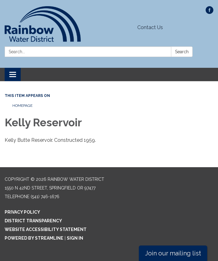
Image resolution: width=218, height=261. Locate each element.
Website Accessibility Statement (46, 229)
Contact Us (150, 27)
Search (182, 51)
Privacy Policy (22, 212)
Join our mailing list (173, 253)
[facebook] (209, 12)
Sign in (75, 238)
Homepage (22, 105)
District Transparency (33, 220)
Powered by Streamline (34, 238)
